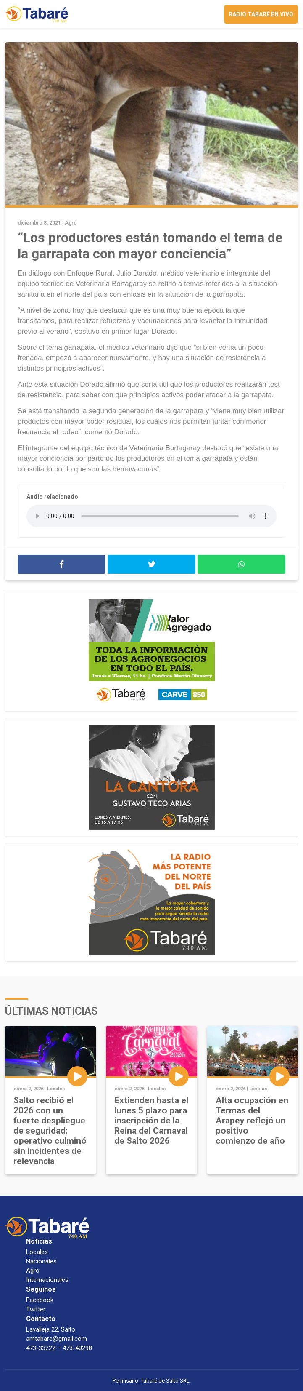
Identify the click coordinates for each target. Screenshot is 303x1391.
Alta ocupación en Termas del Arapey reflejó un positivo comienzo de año (252, 1120)
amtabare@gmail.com (56, 1339)
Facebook (39, 1300)
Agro (71, 223)
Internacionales (47, 1280)
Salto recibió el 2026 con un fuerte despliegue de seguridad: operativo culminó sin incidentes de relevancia (50, 1130)
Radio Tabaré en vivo (261, 14)
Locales (56, 1088)
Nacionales (41, 1261)
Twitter (35, 1309)
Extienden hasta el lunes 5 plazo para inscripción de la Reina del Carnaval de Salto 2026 (151, 1120)
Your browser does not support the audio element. (151, 516)
